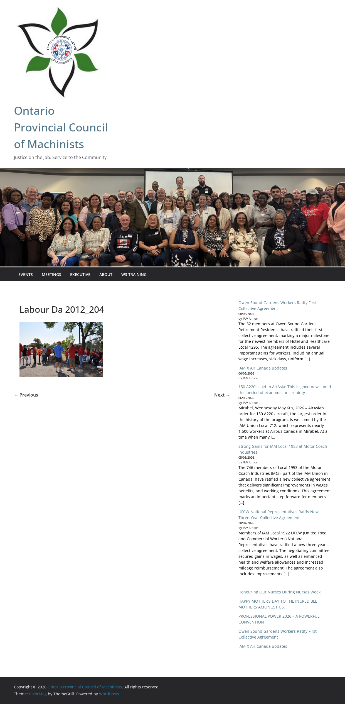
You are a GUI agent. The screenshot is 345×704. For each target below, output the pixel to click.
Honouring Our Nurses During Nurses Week (279, 592)
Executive (80, 274)
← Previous (26, 395)
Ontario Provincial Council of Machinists (61, 127)
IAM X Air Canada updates (262, 368)
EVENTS (25, 274)
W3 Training (134, 274)
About (105, 274)
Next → (222, 395)
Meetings (51, 274)
